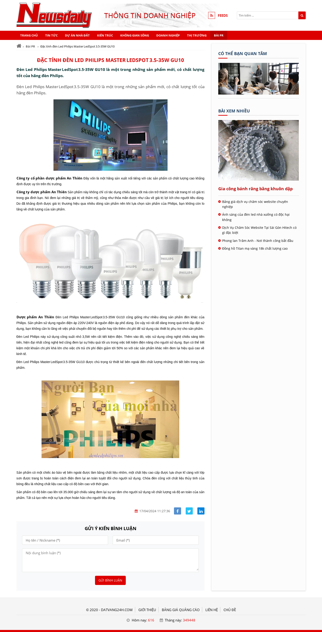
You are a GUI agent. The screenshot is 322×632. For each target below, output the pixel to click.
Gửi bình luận (110, 580)
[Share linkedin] (200, 511)
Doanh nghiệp (168, 35)
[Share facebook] (177, 511)
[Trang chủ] (19, 46)
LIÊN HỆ (211, 609)
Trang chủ (29, 35)
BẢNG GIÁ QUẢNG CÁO (181, 609)
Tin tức (51, 35)
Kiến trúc (105, 35)
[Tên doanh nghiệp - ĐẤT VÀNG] (258, 93)
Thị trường (197, 35)
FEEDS (223, 15)
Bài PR (219, 35)
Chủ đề (230, 609)
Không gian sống (134, 35)
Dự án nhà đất (77, 35)
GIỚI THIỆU (147, 609)
